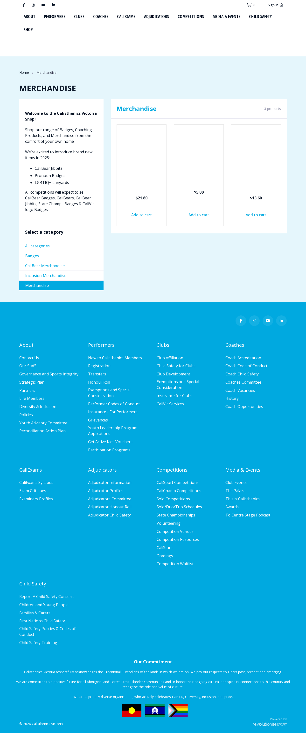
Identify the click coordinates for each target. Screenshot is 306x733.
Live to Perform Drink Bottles (256, 183)
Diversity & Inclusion (37, 406)
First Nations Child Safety (42, 621)
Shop (28, 29)
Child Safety (260, 16)
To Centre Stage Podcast (247, 515)
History (232, 398)
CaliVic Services (170, 404)
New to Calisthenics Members (115, 357)
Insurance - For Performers (113, 411)
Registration (99, 365)
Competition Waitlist (175, 563)
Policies (26, 414)
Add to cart (141, 214)
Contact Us (29, 357)
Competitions (191, 16)
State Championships (176, 515)
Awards (232, 506)
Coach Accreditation (243, 357)
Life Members (31, 398)
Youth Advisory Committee (43, 423)
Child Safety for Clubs (176, 365)
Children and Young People (44, 604)
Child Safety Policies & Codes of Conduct (47, 631)
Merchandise (37, 285)
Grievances (98, 420)
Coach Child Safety (242, 374)
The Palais (234, 490)
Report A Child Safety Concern (46, 596)
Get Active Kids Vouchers (110, 441)
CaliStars (165, 547)
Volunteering (169, 523)
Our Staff (27, 365)
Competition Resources (178, 539)
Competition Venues (175, 531)
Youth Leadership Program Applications (112, 430)
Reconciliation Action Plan (42, 431)
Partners (27, 390)
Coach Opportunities (244, 406)
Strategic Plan (31, 382)
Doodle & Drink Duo (141, 183)
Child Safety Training (38, 642)
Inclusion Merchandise (45, 275)
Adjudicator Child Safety (109, 515)
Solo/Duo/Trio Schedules (179, 506)
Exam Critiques (32, 490)
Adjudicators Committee (109, 499)
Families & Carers (34, 613)
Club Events (236, 482)
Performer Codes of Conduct (114, 404)
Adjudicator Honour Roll (110, 506)
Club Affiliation (170, 357)
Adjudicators (156, 16)
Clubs (79, 16)
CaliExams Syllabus (36, 482)
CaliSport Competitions (178, 482)
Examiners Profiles (36, 499)
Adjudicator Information (110, 482)
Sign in (275, 5)
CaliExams (126, 16)
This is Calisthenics (242, 499)
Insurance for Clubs (174, 395)
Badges (32, 255)
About (29, 16)
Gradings (165, 555)
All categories (37, 246)
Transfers (97, 374)
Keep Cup (199, 180)
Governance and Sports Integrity (48, 374)
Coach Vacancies (240, 390)
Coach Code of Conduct (246, 365)
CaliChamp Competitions (179, 490)
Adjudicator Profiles (105, 490)
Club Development (173, 374)
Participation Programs (109, 450)
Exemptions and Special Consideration (109, 392)
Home (24, 72)
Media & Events (226, 16)
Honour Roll (99, 382)
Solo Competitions (173, 499)
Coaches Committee (243, 382)
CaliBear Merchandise (45, 265)
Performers (54, 16)
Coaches (100, 16)
